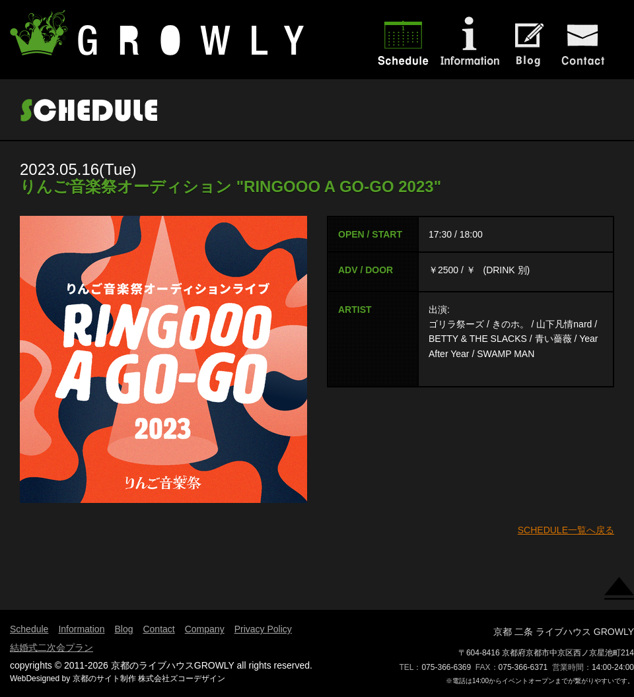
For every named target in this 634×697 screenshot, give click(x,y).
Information (81, 629)
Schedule (29, 629)
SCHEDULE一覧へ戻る (566, 530)
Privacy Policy (263, 629)
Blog (123, 629)
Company (205, 629)
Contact (158, 629)
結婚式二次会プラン (51, 647)
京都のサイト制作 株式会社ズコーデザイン (149, 678)
